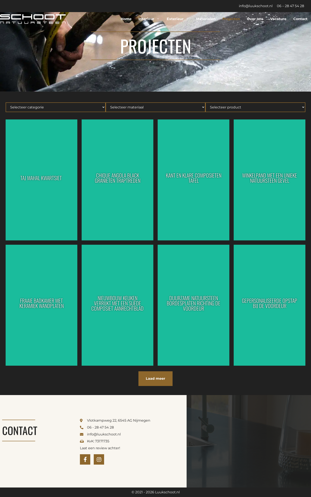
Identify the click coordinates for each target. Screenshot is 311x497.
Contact (300, 19)
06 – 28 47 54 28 (290, 6)
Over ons (255, 19)
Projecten (231, 19)
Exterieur (180, 19)
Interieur (150, 19)
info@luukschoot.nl (256, 6)
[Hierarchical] (56, 107)
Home (126, 19)
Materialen (206, 19)
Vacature (278, 19)
